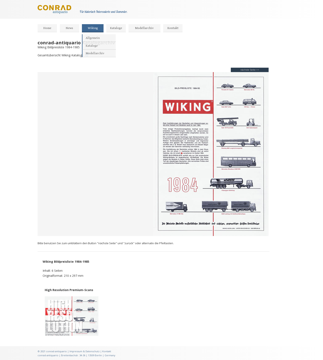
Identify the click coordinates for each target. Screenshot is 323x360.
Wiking (93, 28)
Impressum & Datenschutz (85, 351)
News (69, 28)
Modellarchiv (144, 28)
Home (47, 28)
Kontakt (173, 28)
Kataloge (116, 28)
